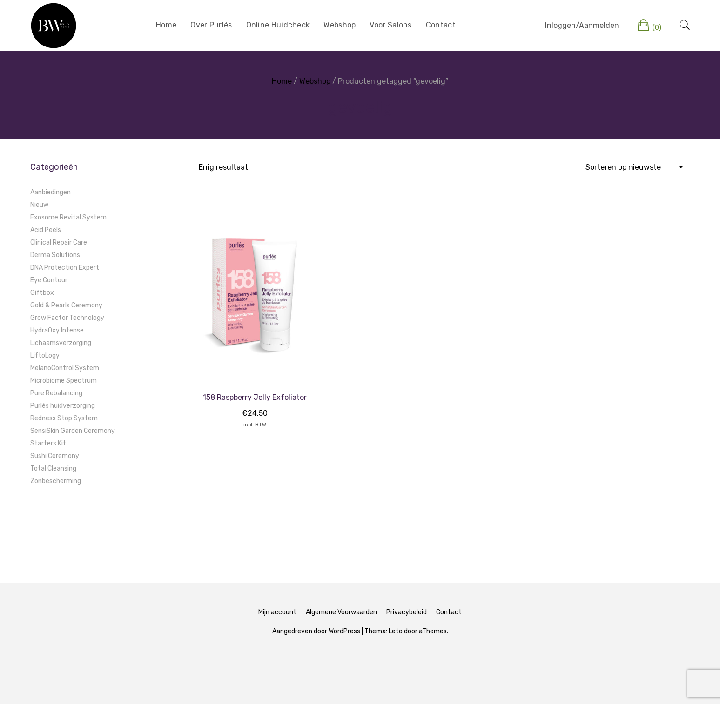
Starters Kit (48, 443)
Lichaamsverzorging (60, 343)
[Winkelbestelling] (634, 167)
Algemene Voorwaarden (341, 612)
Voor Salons (390, 24)
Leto (396, 631)
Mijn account (277, 612)
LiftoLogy (45, 355)
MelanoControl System (64, 368)
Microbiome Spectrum (63, 381)
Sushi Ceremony (54, 456)
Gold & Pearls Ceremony (66, 305)
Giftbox (42, 293)
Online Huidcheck (278, 24)
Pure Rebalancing (56, 393)
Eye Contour (48, 280)
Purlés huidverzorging (62, 406)
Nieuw (39, 205)
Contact (441, 24)
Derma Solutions (55, 255)
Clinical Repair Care (58, 242)
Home (166, 24)
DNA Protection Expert (64, 268)
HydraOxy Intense (57, 330)
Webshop (339, 24)
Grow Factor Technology (67, 318)
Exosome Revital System (68, 217)
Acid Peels (45, 230)
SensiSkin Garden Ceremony (72, 431)
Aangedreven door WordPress (316, 631)
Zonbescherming (55, 481)
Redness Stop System (64, 418)
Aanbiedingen (50, 192)
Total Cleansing (53, 468)
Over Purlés (211, 24)
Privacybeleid (406, 612)
